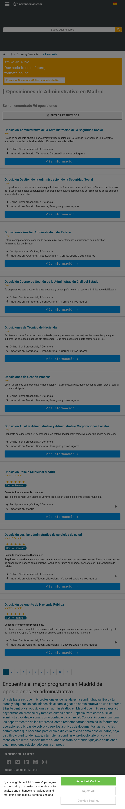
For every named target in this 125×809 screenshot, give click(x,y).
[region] (62, 792)
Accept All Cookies (88, 781)
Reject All (88, 791)
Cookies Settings (88, 800)
